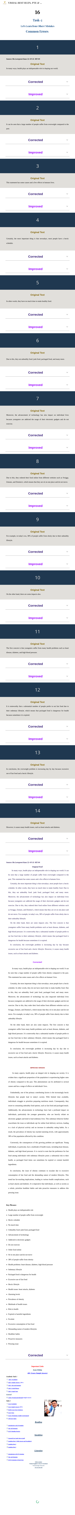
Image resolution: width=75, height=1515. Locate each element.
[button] (67, 82)
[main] (37, 20)
